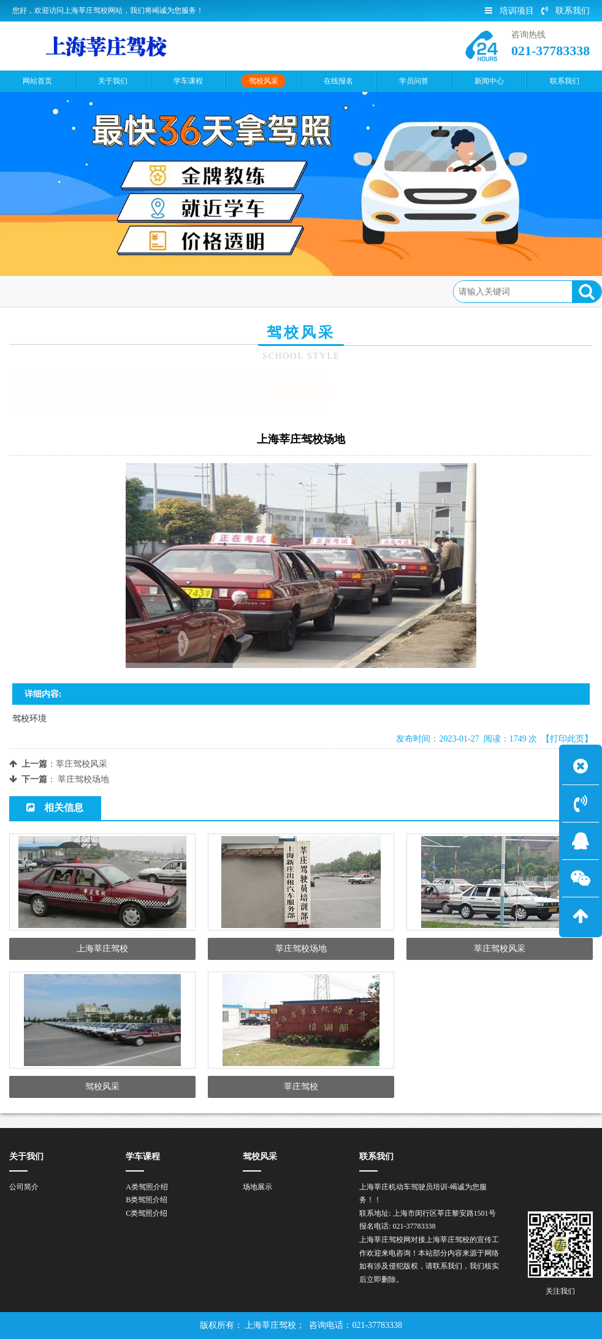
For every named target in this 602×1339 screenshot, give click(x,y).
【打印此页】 (567, 738)
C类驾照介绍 (146, 1213)
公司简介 (24, 1187)
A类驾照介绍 (147, 1187)
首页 (58, 291)
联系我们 (565, 10)
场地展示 (149, 291)
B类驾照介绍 (146, 1199)
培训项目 (509, 10)
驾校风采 (100, 291)
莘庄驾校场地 (83, 779)
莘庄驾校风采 (81, 764)
